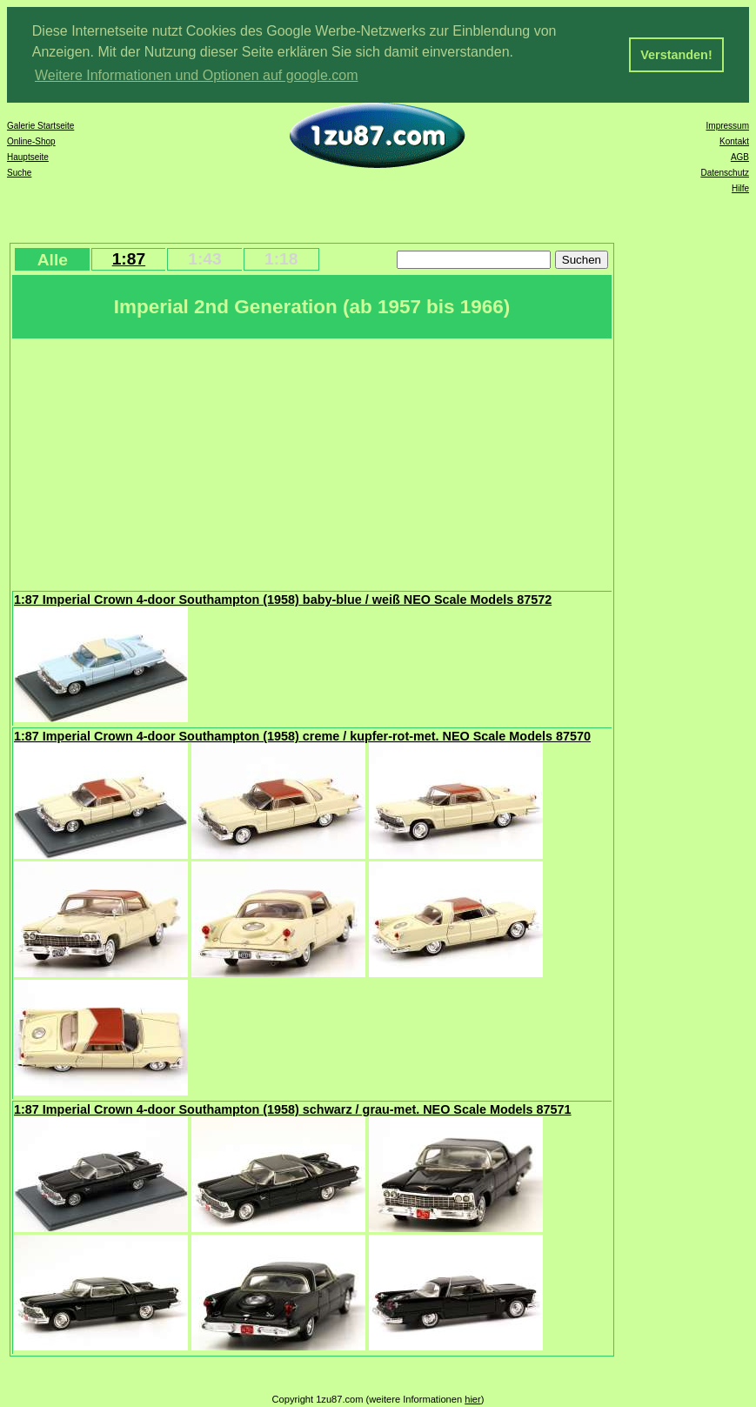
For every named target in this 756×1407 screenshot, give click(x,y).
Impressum (727, 126)
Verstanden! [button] (676, 55)
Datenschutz (724, 173)
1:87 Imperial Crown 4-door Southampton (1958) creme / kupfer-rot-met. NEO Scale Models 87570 (302, 736)
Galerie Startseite (40, 126)
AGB (740, 157)
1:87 (128, 259)
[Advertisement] (312, 463)
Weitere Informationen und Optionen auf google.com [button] (196, 75)
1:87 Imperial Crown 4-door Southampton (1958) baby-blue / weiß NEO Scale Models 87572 (283, 599)
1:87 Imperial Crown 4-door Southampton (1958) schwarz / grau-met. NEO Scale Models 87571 (293, 1109)
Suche (19, 173)
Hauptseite (28, 157)
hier (473, 1399)
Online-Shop (31, 141)
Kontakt (734, 141)
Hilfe (740, 188)
